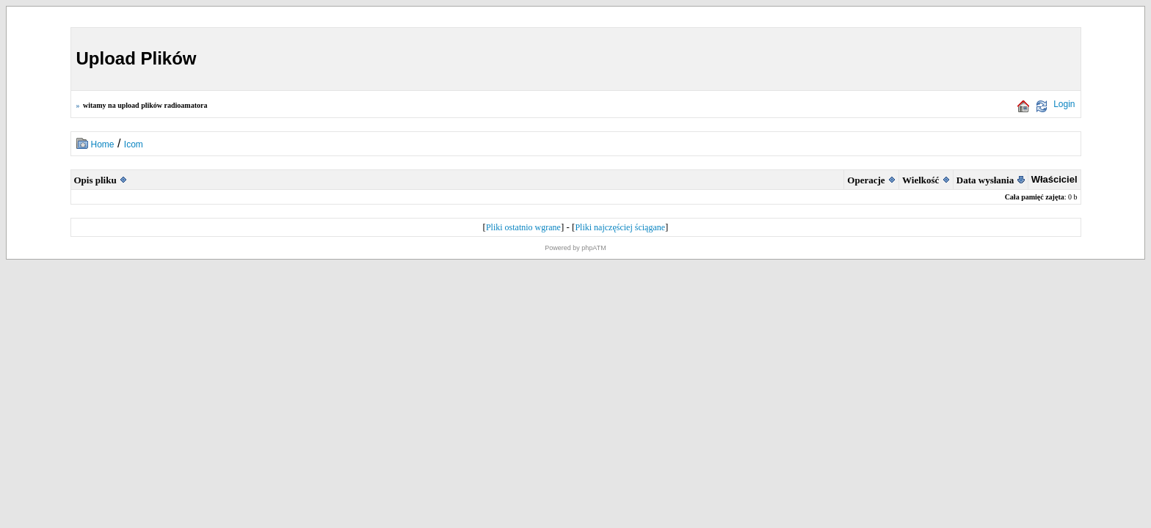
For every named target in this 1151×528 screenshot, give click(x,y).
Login (1064, 104)
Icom (133, 144)
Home (103, 144)
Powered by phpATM (575, 248)
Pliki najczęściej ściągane (620, 227)
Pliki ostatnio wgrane (523, 227)
